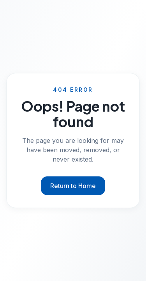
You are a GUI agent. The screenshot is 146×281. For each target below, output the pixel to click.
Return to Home (73, 186)
